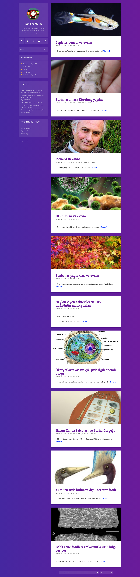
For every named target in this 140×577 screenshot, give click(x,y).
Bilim (26, 67)
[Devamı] (106, 51)
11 (102, 572)
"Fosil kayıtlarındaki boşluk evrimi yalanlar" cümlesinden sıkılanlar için (32, 91)
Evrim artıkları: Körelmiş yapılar (79, 99)
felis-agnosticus (69, 46)
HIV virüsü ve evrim (71, 216)
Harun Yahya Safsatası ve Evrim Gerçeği (85, 430)
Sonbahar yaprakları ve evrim (77, 275)
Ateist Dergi (24, 134)
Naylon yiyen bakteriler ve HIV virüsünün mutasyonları (79, 304)
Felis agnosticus (33, 16)
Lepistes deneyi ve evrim (74, 42)
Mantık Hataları (26, 112)
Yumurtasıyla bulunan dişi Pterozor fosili (86, 490)
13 (111, 572)
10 (97, 572)
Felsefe (26, 72)
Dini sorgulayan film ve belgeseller (31, 102)
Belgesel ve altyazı (30, 64)
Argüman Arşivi (25, 100)
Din (25, 69)
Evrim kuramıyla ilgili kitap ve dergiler (32, 110)
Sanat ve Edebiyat (30, 75)
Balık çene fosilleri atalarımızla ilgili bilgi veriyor (86, 549)
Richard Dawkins (68, 159)
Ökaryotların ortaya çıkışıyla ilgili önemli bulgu (86, 372)
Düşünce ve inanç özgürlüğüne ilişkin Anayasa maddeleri (32, 106)
